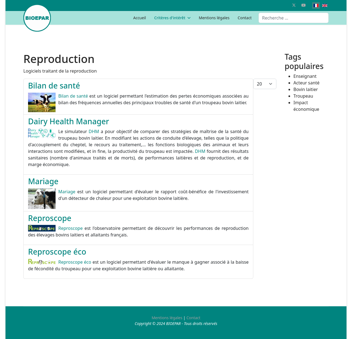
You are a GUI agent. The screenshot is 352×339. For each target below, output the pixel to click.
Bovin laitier (305, 89)
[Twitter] (294, 5)
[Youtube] (303, 5)
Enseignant (305, 76)
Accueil (139, 17)
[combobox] (293, 18)
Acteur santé (306, 83)
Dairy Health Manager (68, 121)
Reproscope (49, 218)
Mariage (43, 181)
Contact (245, 17)
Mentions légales (214, 17)
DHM (94, 131)
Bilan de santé (54, 85)
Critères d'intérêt (169, 17)
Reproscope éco (57, 251)
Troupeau (303, 96)
